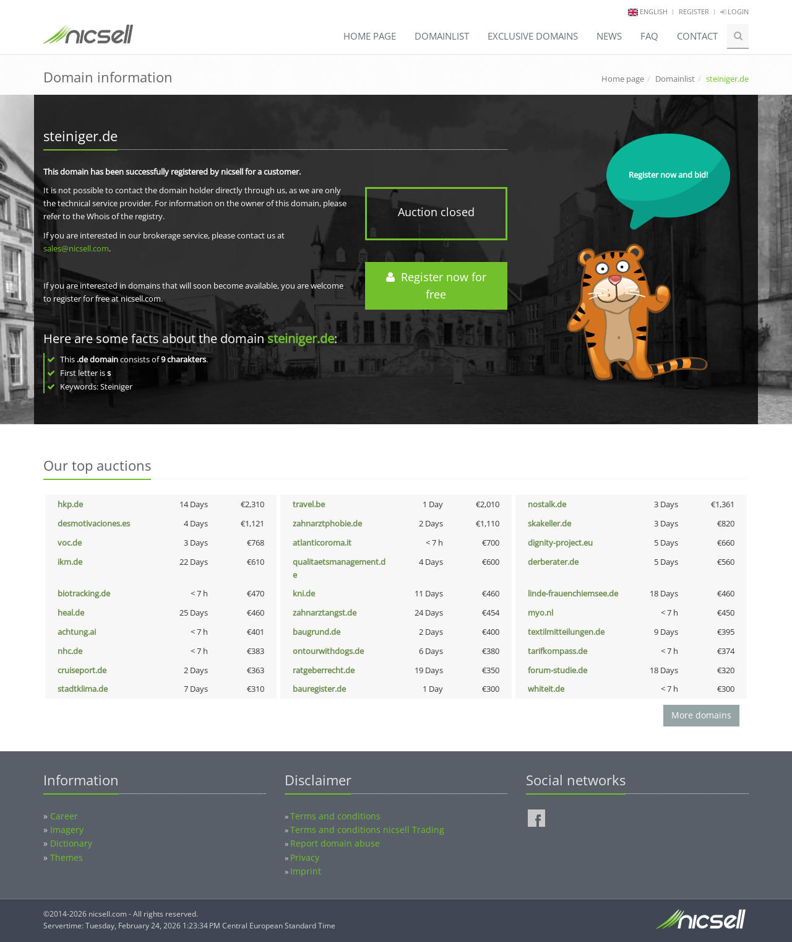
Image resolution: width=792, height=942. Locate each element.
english (654, 11)
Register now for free (436, 285)
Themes (66, 857)
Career (64, 816)
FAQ (649, 36)
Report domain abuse (335, 843)
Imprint (305, 871)
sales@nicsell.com (76, 248)
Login (734, 11)
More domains (701, 715)
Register (694, 11)
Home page (369, 36)
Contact (697, 36)
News (609, 36)
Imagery (67, 829)
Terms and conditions (335, 816)
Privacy (304, 857)
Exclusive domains (533, 36)
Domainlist (442, 36)
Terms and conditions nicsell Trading (367, 829)
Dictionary (71, 843)
